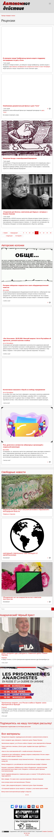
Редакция (4, 657)
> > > (27, 795)
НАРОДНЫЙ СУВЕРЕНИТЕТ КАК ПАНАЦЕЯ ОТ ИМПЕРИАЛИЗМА (20, 554)
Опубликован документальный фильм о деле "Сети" (21, 106)
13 (40, 232)
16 (50, 232)
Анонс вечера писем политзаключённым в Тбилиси (15, 782)
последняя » (18, 235)
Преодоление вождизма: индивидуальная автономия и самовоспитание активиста (24, 737)
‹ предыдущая (14, 232)
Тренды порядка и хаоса (8, 15)
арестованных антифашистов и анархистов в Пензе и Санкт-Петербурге (29, 66)
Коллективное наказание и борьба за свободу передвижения (24, 389)
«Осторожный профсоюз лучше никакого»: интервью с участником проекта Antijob (24, 788)
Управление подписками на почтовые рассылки (15, 726)
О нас (27, 835)
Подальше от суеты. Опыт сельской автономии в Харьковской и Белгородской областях (26, 510)
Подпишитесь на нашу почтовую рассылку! (26, 723)
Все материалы (10, 733)
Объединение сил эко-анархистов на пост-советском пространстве (22, 598)
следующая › (9, 235)
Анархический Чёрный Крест (17, 615)
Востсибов (6, 290)
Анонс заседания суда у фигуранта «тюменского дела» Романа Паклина (24, 654)
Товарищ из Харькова (9, 514)
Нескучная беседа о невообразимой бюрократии (20, 158)
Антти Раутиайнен (8, 343)
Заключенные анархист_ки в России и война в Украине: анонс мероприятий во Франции (23, 703)
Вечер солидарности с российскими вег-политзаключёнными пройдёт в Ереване (24, 764)
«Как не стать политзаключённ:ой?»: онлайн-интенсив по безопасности (21, 751)
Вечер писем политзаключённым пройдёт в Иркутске (16, 791)
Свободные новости (13, 472)
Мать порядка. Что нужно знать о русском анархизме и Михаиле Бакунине (22, 779)
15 (47, 232)
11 (33, 232)
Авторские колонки (12, 245)
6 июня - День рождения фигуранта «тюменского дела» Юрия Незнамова (22, 785)
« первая (5, 232)
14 (43, 232)
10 (29, 232)
